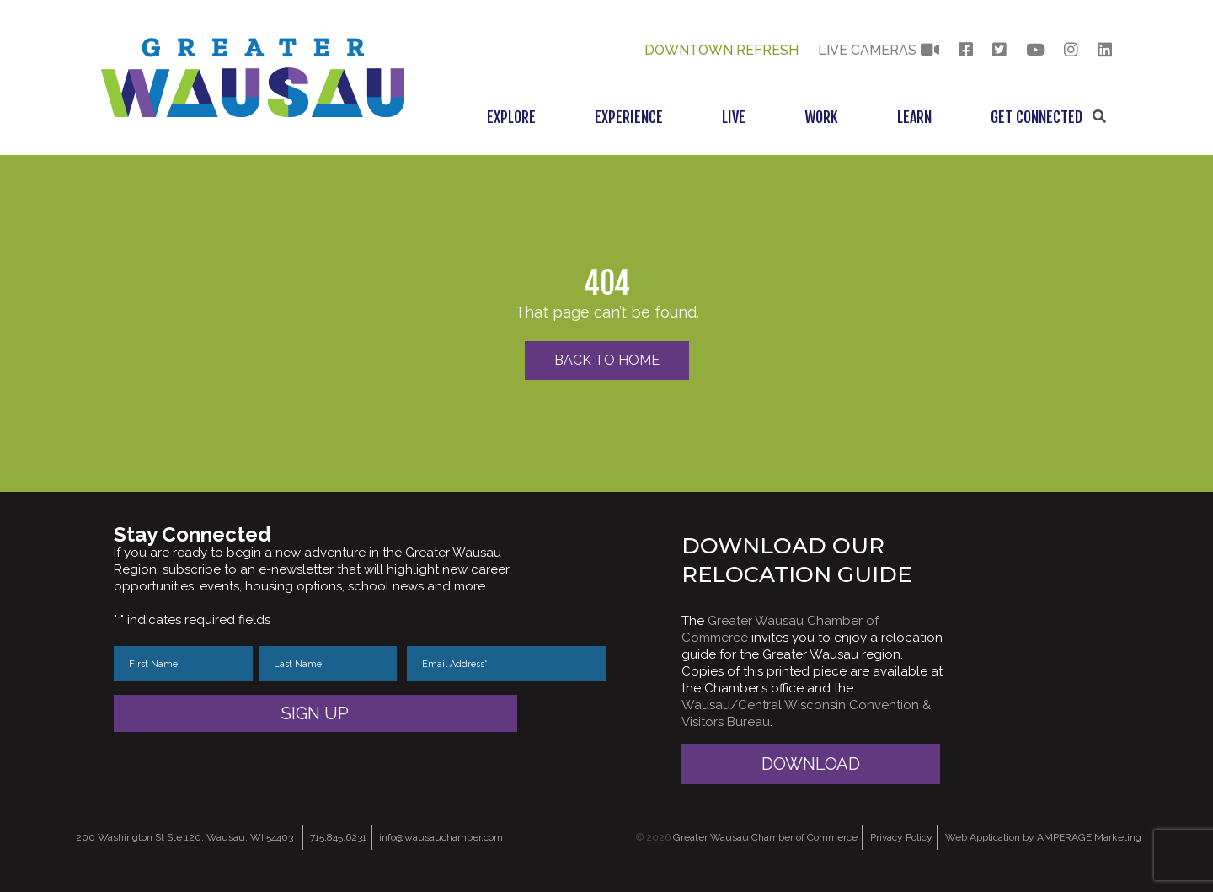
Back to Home (607, 360)
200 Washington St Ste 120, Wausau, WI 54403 (184, 837)
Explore (511, 117)
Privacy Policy (901, 837)
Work (821, 117)
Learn (914, 117)
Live (733, 117)
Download (810, 764)
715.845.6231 (338, 837)
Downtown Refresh (721, 50)
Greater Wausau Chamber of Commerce (765, 837)
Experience (629, 117)
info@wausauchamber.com (441, 837)
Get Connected (1036, 117)
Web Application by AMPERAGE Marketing (1043, 837)
